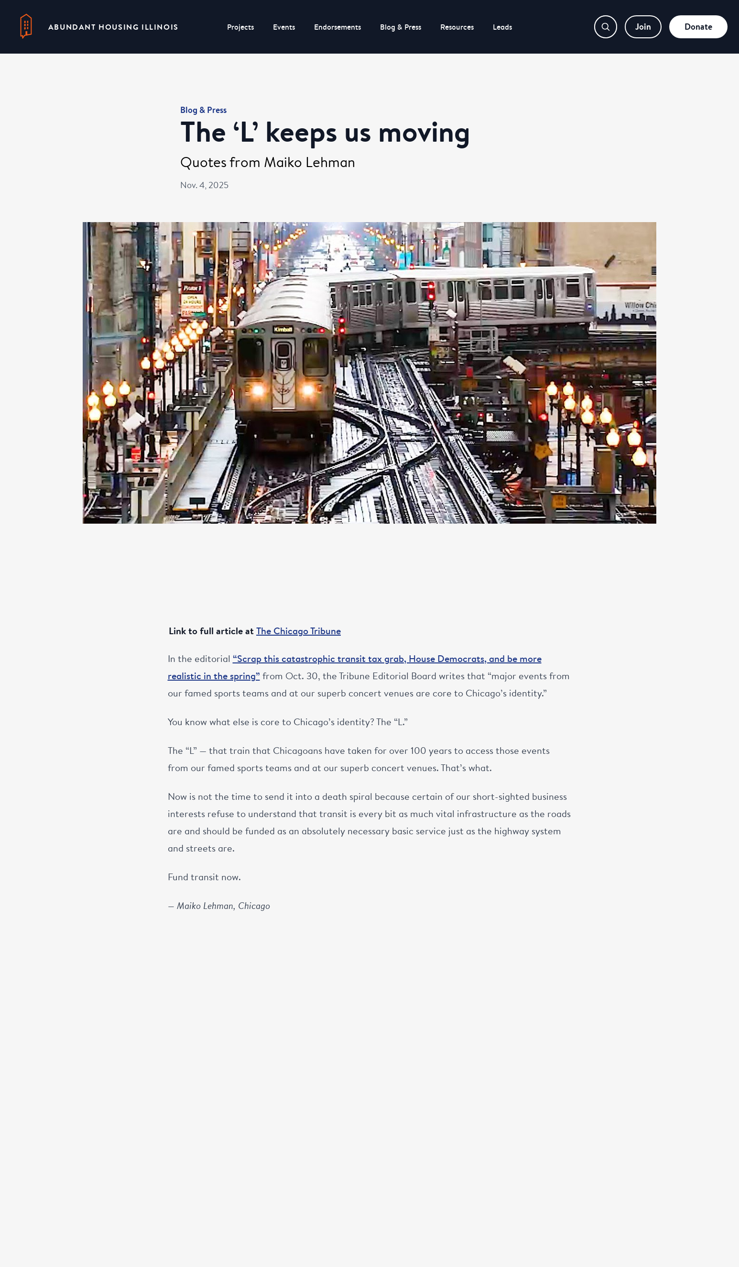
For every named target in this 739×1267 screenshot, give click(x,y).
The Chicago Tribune (298, 630)
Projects (240, 27)
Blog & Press (400, 27)
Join (643, 27)
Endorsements (337, 27)
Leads (502, 27)
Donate (698, 27)
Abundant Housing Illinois (113, 27)
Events (284, 27)
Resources (457, 27)
